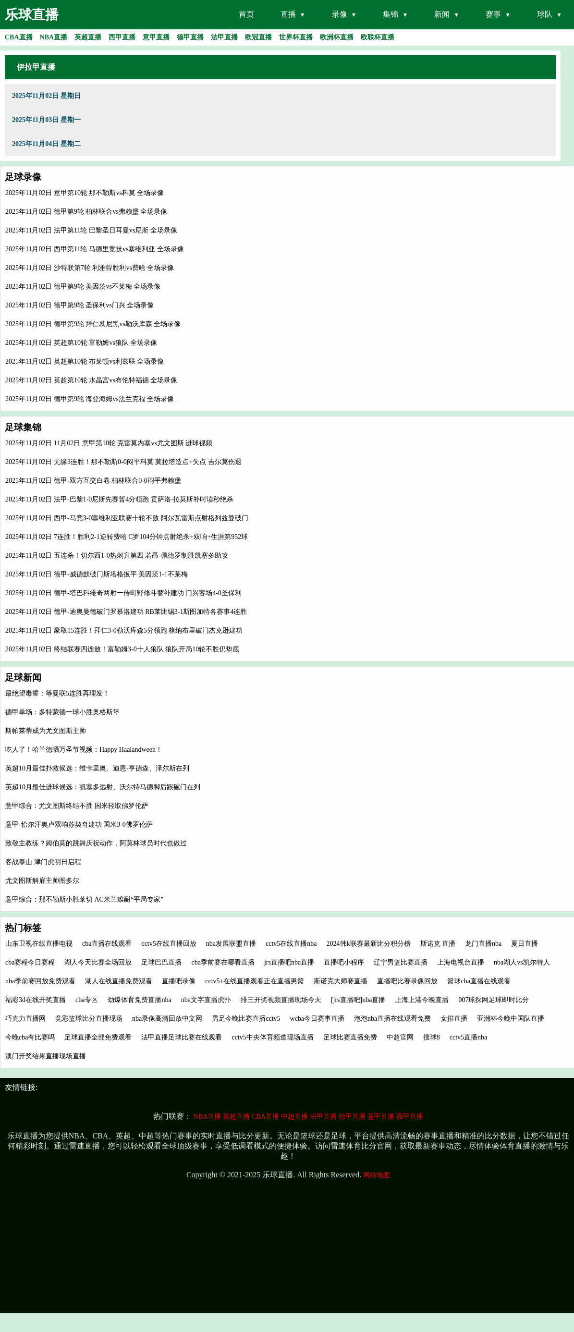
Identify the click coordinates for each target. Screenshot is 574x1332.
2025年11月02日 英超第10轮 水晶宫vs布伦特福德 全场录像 (91, 380)
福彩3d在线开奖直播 (35, 999)
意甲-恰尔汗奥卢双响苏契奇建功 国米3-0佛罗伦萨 (79, 824)
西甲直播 (409, 1116)
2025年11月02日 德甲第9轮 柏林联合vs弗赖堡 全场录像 (86, 211)
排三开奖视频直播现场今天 (281, 999)
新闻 (442, 14)
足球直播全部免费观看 (98, 1037)
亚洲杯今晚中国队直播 (510, 1018)
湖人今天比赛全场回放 (98, 962)
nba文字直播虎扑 (206, 999)
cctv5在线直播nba (291, 943)
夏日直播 (524, 943)
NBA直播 (207, 1116)
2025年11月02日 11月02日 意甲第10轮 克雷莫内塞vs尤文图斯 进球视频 (108, 443)
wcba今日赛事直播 (317, 1018)
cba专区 (86, 999)
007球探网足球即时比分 (493, 999)
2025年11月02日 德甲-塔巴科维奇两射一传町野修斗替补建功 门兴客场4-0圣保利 (123, 593)
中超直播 (294, 1116)
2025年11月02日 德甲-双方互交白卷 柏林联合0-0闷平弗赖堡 (93, 480)
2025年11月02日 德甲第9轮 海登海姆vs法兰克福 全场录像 (89, 399)
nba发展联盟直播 (231, 943)
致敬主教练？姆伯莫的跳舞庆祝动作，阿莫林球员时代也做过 (96, 843)
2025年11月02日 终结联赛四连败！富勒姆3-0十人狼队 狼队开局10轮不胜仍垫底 (122, 649)
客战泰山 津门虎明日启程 (43, 862)
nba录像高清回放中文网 (167, 1018)
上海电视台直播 (460, 962)
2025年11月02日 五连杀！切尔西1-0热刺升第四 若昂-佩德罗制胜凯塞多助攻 (116, 555)
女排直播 (453, 1018)
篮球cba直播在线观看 (478, 981)
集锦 (390, 14)
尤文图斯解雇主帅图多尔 (42, 880)
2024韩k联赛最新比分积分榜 (369, 943)
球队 (544, 14)
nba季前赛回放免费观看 (40, 981)
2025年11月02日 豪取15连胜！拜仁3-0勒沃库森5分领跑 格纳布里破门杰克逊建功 (124, 630)
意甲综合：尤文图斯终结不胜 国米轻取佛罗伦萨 (76, 805)
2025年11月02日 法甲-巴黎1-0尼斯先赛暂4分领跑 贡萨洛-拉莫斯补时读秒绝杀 (119, 499)
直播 (288, 14)
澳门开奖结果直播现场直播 (45, 1056)
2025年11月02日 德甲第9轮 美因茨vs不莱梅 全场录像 (82, 286)
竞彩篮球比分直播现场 (88, 1018)
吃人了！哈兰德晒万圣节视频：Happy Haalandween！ (83, 749)
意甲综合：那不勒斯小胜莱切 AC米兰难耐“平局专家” (84, 899)
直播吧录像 (178, 981)
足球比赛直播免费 (350, 1037)
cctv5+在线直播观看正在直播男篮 (254, 981)
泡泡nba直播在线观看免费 (392, 1018)
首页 (246, 14)
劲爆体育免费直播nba (139, 999)
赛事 (493, 14)
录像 (339, 14)
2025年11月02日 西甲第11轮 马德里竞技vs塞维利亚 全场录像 (94, 249)
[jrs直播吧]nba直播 (358, 999)
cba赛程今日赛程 (30, 962)
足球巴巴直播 (161, 962)
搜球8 (431, 1037)
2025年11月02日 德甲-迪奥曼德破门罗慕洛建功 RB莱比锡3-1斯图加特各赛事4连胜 (126, 611)
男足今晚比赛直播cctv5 (246, 1018)
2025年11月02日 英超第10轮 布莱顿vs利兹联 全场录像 (84, 361)
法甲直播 (323, 1116)
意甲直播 (380, 1116)
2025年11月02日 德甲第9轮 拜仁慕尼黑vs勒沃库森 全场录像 (93, 324)
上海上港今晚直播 (422, 999)
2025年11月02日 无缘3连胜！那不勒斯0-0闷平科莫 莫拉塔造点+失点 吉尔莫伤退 (123, 461)
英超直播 (236, 1116)
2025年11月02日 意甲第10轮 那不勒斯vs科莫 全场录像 (84, 192)
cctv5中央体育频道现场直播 (272, 1037)
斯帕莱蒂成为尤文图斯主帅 (45, 730)
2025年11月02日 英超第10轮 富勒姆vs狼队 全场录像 (81, 342)
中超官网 (400, 1037)
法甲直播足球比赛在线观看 (181, 1037)
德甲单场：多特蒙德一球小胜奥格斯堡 (62, 712)
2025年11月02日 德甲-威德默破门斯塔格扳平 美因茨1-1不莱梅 (96, 574)
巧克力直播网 (25, 1018)
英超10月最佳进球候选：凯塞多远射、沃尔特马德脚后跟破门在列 (102, 787)
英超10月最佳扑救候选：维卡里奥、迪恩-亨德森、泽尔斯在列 (97, 768)
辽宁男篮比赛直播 (400, 962)
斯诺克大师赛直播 (340, 981)
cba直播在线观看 (107, 943)
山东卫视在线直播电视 (39, 943)
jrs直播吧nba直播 (289, 962)
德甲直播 (352, 1116)
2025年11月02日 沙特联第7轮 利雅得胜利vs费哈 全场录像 (89, 267)
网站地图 (376, 1175)
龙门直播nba (483, 943)
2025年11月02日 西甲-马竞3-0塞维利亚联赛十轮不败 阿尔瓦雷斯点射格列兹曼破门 (126, 518)
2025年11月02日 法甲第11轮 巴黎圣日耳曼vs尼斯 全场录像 (91, 230)
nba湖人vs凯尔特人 (522, 962)
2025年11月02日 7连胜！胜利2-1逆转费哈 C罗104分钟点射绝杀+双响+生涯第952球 (126, 536)
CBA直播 (265, 1116)
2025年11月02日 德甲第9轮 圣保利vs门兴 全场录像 (79, 305)
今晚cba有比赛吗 (30, 1037)
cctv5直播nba (469, 1037)
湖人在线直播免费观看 (118, 981)
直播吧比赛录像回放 (407, 981)
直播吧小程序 (344, 962)
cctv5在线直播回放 (168, 943)
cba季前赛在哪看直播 (222, 962)
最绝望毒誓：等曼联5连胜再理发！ (57, 693)
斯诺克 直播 (438, 943)
